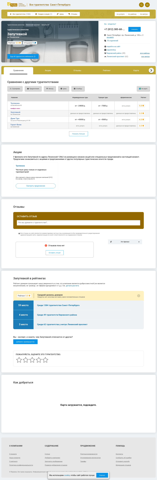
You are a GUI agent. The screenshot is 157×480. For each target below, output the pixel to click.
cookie (67, 475)
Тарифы (83, 461)
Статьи (47, 454)
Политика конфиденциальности (21, 465)
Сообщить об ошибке (124, 458)
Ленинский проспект (115, 56)
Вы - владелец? (110, 24)
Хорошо (102, 475)
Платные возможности (89, 454)
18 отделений (112, 41)
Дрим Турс (14, 118)
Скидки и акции (43, 14)
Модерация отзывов (124, 465)
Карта (136, 70)
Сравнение (18, 70)
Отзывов (29, 43)
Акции (48, 70)
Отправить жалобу (123, 461)
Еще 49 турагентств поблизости (23, 56)
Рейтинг (107, 70)
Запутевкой (15, 112)
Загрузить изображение (54, 461)
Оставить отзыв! (55, 253)
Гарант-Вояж (15, 125)
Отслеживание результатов (91, 458)
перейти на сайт (113, 46)
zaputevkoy (111, 50)
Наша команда (15, 458)
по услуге (121, 14)
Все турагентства (20, 14)
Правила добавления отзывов (57, 465)
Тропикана (15, 103)
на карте (110, 37)
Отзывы (72, 14)
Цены (60, 14)
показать (134, 29)
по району (132, 14)
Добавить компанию (53, 458)
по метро (144, 14)
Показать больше (78, 134)
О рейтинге (13, 461)
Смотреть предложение (35, 186)
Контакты (119, 454)
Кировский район (114, 53)
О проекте (13, 454)
